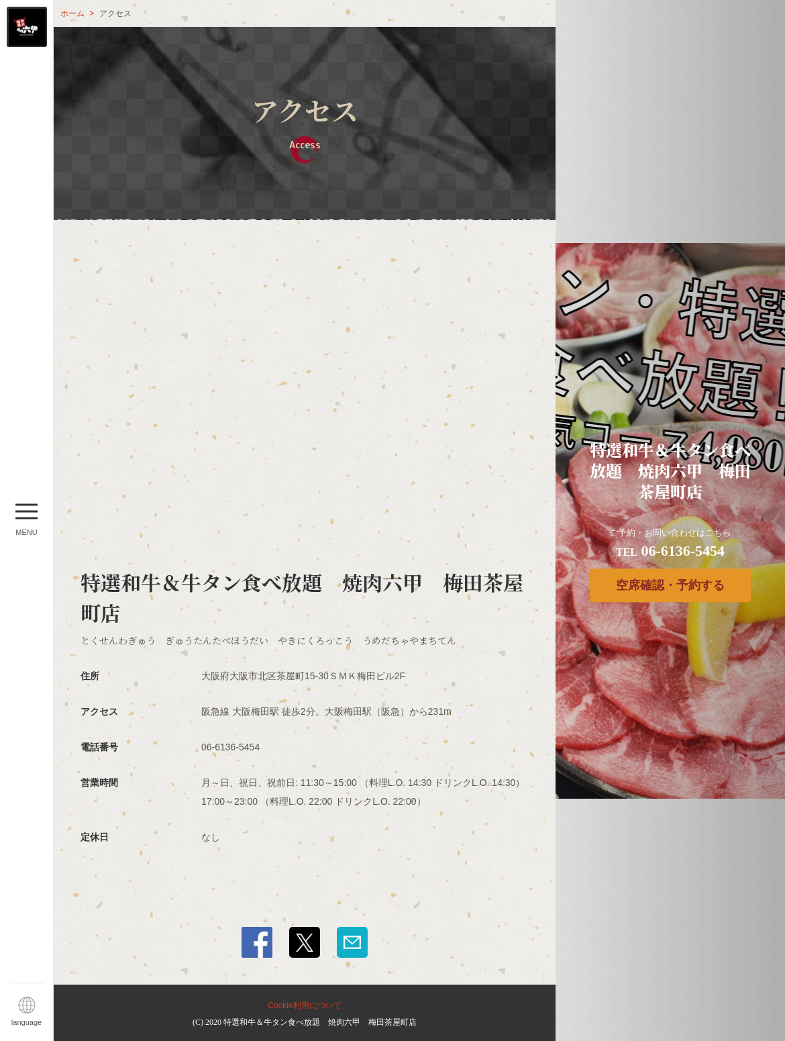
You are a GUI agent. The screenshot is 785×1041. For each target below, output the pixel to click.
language (26, 1022)
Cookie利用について (304, 1005)
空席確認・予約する (670, 585)
